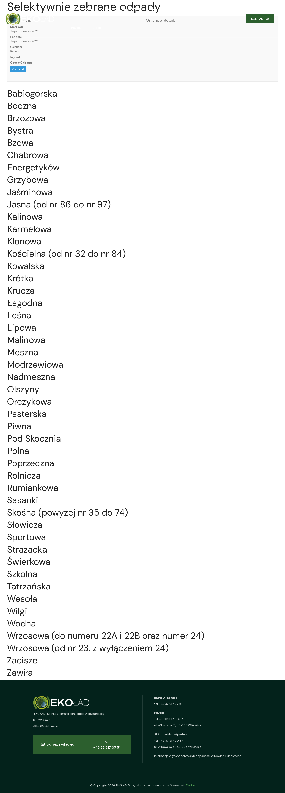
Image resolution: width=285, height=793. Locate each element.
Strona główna (80, 9)
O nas (106, 9)
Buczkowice (233, 756)
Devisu (190, 785)
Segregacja (195, 9)
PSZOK (76, 28)
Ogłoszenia (132, 9)
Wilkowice (217, 756)
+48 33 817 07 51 (106, 744)
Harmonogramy (164, 9)
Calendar (16, 47)
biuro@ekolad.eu (57, 744)
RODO (97, 28)
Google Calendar (21, 62)
